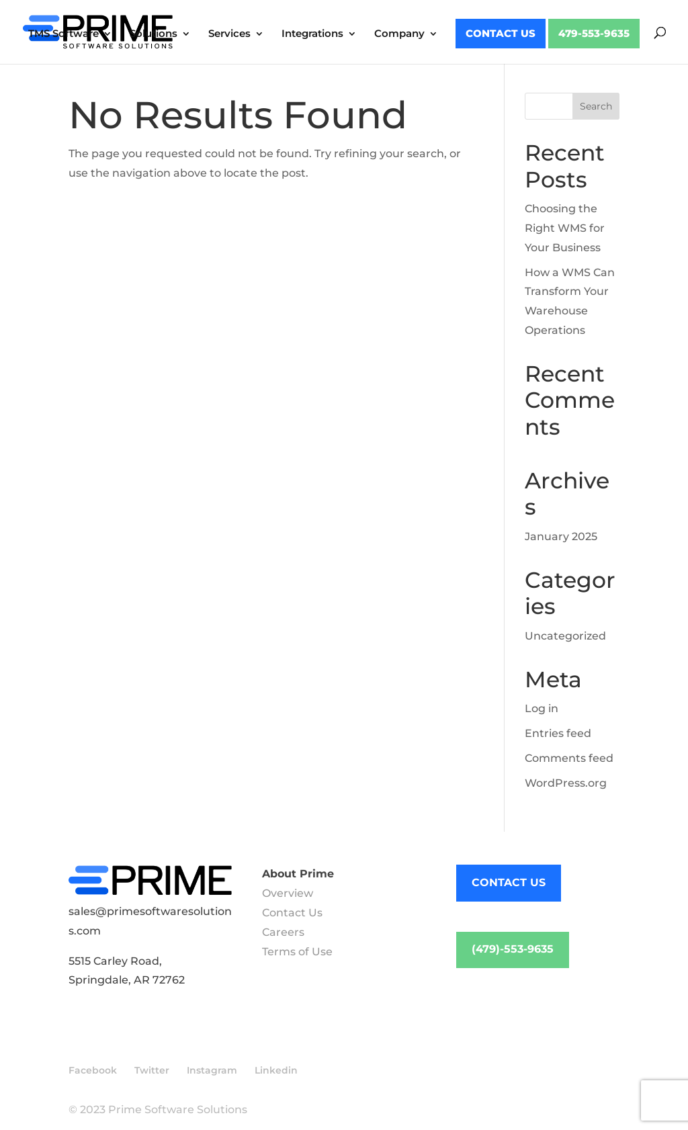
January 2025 (561, 536)
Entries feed (558, 733)
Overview (287, 893)
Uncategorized (565, 635)
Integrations (312, 34)
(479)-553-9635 (513, 949)
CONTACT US (509, 882)
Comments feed (569, 758)
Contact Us (500, 33)
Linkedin (276, 1070)
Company (399, 34)
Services (229, 34)
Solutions (153, 34)
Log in (541, 708)
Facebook (93, 1070)
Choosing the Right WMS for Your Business (565, 228)
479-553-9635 (594, 33)
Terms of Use (297, 951)
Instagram (212, 1070)
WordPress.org (566, 783)
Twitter (151, 1070)
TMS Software (63, 34)
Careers (283, 932)
